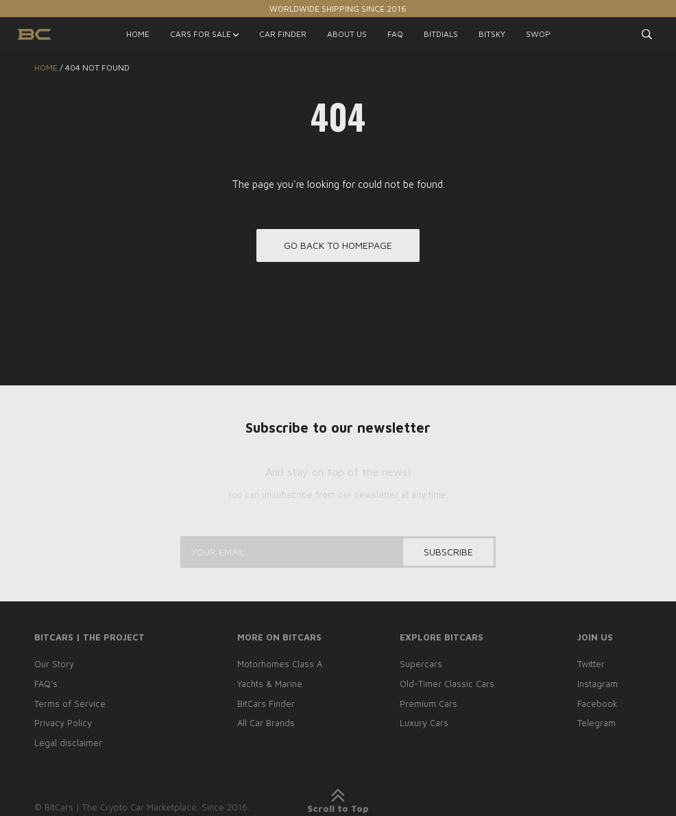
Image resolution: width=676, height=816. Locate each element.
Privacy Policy (63, 722)
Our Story (54, 663)
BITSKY (492, 34)
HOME (137, 34)
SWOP (538, 34)
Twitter (591, 663)
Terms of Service (70, 703)
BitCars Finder (266, 703)
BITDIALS (441, 34)
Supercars (421, 663)
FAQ (395, 34)
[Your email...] (338, 552)
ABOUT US (347, 34)
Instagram (597, 683)
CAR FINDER (282, 34)
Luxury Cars (424, 722)
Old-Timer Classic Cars (447, 683)
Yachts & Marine (269, 683)
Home (46, 67)
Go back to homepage (338, 245)
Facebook (597, 703)
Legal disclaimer (68, 742)
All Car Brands (266, 722)
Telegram (596, 722)
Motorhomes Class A (279, 663)
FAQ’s (46, 683)
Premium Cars (428, 703)
